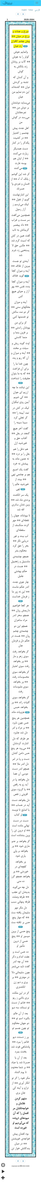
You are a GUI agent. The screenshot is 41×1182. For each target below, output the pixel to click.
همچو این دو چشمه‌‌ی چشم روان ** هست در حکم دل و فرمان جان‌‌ (20, 636)
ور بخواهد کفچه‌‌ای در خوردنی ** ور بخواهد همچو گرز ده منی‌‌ (20, 871)
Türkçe (30, 10)
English (24, 10)
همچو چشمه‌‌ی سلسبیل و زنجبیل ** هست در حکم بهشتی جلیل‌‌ (20, 566)
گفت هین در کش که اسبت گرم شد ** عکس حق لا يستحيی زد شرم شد (20, 245)
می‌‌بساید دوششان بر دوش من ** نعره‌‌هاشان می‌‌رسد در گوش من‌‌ (20, 112)
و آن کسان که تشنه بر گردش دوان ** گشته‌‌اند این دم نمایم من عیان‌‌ (20, 87)
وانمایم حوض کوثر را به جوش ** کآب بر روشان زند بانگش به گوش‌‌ (20, 61)
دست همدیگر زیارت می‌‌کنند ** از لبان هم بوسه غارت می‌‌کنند (20, 158)
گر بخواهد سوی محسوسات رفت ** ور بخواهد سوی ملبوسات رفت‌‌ (20, 681)
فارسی (37, 10)
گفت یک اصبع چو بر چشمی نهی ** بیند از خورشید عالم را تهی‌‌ (20, 479)
